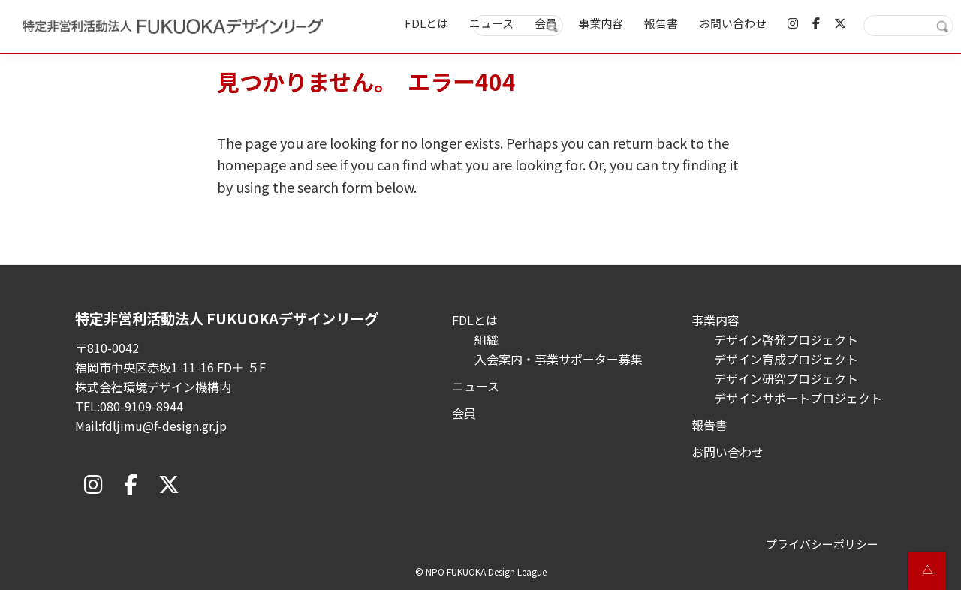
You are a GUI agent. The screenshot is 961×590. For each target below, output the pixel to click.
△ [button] (927, 569)
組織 (486, 339)
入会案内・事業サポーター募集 (558, 359)
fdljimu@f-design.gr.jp (164, 426)
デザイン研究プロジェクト (786, 378)
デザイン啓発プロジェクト (786, 339)
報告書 (709, 425)
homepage (251, 164)
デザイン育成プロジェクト (786, 359)
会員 (464, 413)
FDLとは (475, 320)
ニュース (475, 386)
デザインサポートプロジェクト (798, 398)
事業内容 (715, 320)
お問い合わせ (727, 452)
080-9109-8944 (141, 406)
